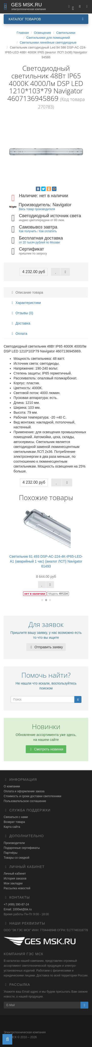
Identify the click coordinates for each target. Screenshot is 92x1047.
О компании (12, 786)
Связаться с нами (16, 817)
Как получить (28, 231)
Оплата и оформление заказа (24, 791)
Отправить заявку (46, 647)
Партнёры (10, 852)
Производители (14, 843)
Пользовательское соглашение (25, 801)
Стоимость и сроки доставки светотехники (32, 796)
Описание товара (26, 292)
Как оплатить (48, 231)
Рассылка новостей (17, 888)
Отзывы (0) (21, 313)
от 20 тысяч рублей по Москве (39, 242)
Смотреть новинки (46, 749)
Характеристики (25, 303)
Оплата (18, 334)
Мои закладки (13, 883)
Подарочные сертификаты (22, 848)
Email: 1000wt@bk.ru (18, 909)
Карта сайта (12, 827)
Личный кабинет (15, 873)
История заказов (15, 878)
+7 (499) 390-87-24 (16, 904)
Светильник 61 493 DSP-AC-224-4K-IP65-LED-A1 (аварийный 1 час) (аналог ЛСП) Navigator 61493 (46, 561)
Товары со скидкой (16, 857)
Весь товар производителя (37, 209)
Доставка (20, 323)
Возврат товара (14, 822)
